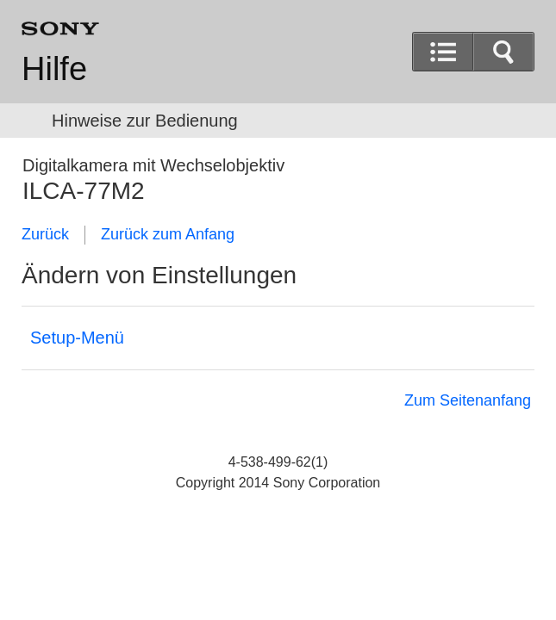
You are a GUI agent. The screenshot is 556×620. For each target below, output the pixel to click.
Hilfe (54, 69)
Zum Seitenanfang (467, 400)
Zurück (45, 234)
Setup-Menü (77, 337)
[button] (503, 52)
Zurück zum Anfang (167, 234)
